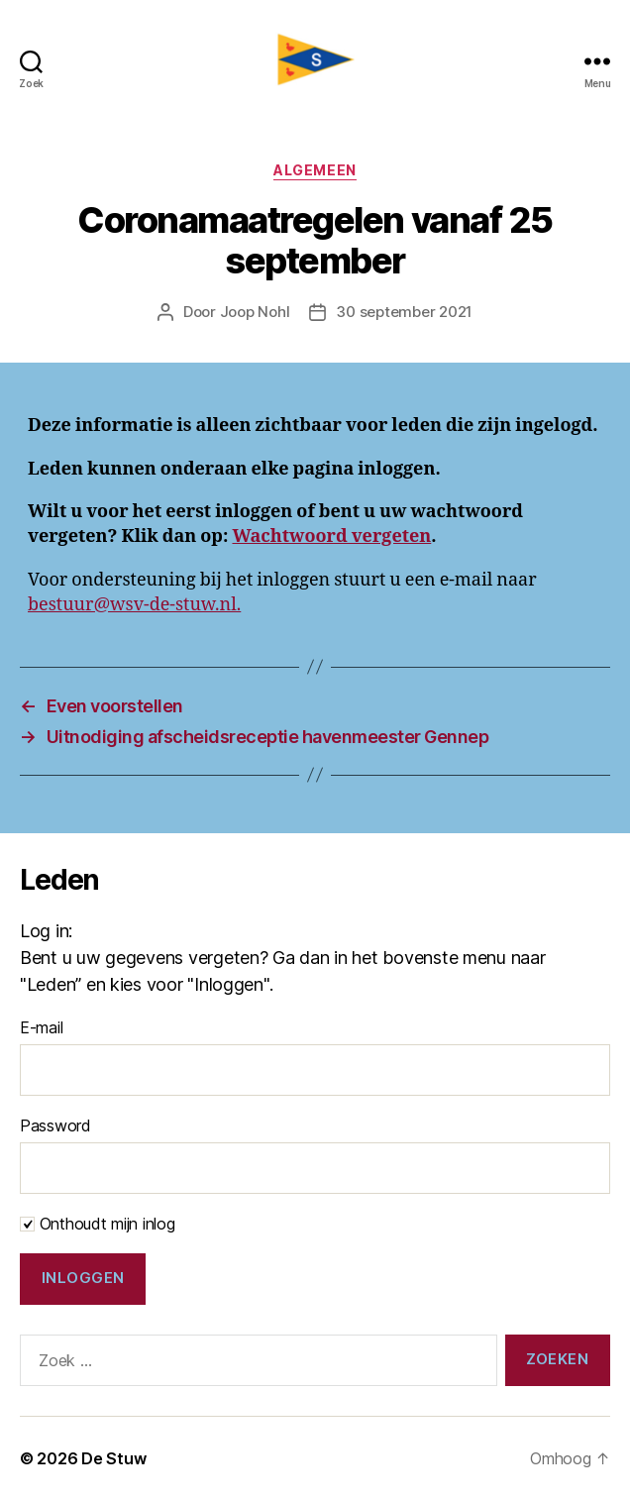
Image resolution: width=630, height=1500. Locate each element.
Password (55, 1125)
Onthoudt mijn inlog (97, 1223)
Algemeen (314, 169)
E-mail (41, 1027)
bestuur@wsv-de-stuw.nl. (134, 604)
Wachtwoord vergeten (331, 536)
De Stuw (113, 1458)
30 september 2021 (404, 311)
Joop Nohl (255, 311)
